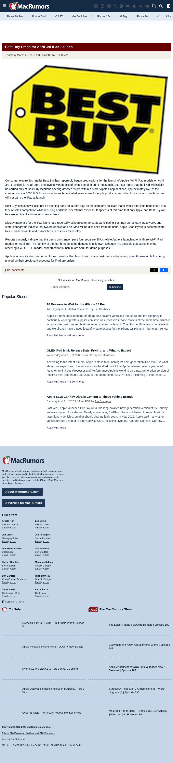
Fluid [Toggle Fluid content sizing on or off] (46, 745)
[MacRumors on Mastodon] (121, 6)
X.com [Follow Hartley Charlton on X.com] (13, 567)
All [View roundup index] (168, 16)
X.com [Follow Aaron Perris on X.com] (46, 594)
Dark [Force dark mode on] (78, 745)
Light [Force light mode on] (71, 745)
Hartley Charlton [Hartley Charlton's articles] (10, 560)
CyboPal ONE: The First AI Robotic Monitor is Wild (51, 711)
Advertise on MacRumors (23, 501)
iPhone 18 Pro (14, 16)
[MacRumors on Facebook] (109, 6)
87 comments (76, 335)
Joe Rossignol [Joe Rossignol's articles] (42, 533)
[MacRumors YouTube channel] (128, 6)
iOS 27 (59, 16)
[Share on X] (154, 270)
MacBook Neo (80, 16)
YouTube (15, 607)
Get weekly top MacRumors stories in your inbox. (86, 280)
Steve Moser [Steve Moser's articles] (8, 588)
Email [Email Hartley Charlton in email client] (5, 567)
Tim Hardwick (102, 309)
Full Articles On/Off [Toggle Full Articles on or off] (32, 745)
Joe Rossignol (103, 401)
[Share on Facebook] (164, 270)
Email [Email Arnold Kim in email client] (5, 526)
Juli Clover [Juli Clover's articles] (7, 533)
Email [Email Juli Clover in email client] (5, 540)
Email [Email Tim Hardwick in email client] (38, 553)
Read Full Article (56, 335)
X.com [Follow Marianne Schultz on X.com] (46, 567)
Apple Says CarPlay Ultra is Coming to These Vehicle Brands (96, 397)
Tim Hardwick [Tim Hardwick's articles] (42, 547)
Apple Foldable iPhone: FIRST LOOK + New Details (52, 645)
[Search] (162, 6)
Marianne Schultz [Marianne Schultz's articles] (44, 560)
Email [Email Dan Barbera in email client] (5, 581)
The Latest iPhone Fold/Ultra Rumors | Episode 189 (139, 623)
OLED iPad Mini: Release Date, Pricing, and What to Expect (95, 350)
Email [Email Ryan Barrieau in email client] (38, 581)
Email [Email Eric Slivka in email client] (38, 526)
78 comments (76, 381)
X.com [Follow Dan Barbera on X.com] (13, 581)
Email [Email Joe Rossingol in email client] (38, 540)
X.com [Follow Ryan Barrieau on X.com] (46, 581)
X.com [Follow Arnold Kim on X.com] (13, 526)
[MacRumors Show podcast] (96, 6)
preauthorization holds (143, 256)
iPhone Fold (38, 16)
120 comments (15, 269)
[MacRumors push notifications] (134, 6)
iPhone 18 (142, 16)
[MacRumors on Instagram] (103, 6)
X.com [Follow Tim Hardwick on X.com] (46, 553)
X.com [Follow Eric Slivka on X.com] (46, 526)
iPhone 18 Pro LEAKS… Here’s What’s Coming (50, 667)
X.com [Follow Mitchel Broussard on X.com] (13, 553)
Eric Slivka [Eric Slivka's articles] (40, 519)
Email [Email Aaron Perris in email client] (38, 594)
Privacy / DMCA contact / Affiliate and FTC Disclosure (28, 733)
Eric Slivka (62, 55)
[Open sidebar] (168, 7)
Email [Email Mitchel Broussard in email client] (5, 553)
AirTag (123, 16)
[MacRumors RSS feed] (141, 6)
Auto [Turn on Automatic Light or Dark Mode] (65, 745)
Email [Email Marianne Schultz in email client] (38, 567)
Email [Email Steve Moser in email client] (5, 594)
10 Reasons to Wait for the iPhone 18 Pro (80, 304)
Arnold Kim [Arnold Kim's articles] (8, 519)
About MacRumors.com (22, 490)
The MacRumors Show (115, 607)
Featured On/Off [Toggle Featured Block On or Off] (11, 745)
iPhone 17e (103, 16)
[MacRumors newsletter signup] (147, 6)
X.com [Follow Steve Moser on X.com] (13, 594)
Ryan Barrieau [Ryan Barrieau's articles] (42, 574)
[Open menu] (4, 6)
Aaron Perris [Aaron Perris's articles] (42, 588)
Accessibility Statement (13, 739)
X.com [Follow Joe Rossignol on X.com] (46, 540)
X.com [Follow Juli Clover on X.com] (13, 540)
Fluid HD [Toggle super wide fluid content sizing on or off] (55, 745)
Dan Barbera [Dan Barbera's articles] (8, 574)
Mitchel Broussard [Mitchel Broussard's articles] (12, 547)
